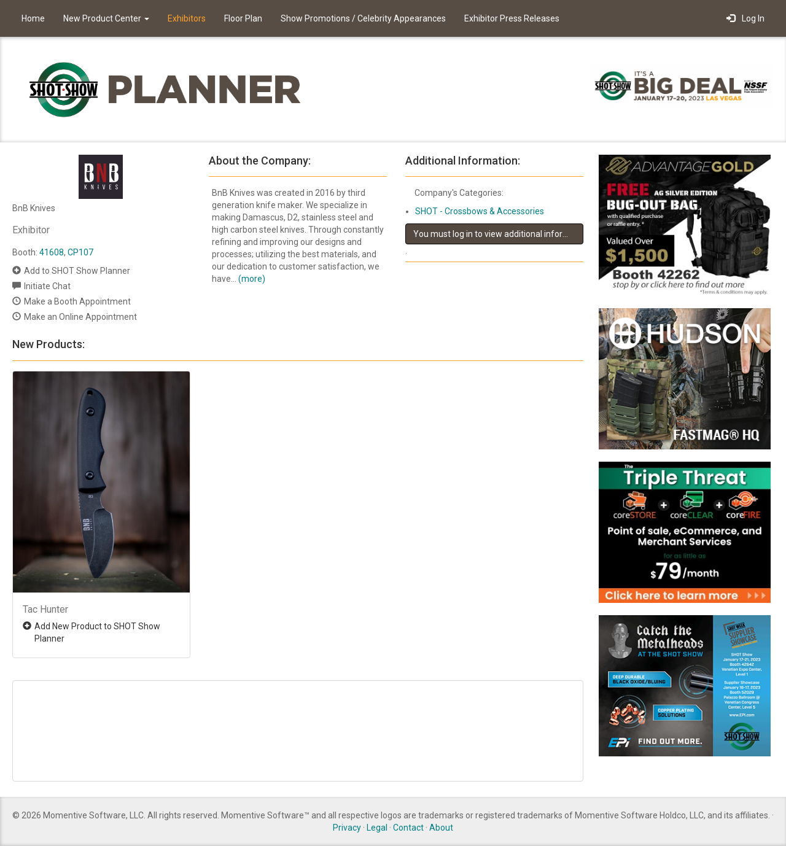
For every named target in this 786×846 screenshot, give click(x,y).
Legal (377, 827)
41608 (51, 252)
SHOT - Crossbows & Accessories (479, 211)
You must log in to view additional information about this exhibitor (498, 234)
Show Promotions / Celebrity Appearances (363, 18)
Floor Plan (243, 18)
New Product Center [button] (106, 18)
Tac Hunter (45, 609)
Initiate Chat (47, 286)
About (441, 827)
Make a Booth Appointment (77, 301)
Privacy (347, 827)
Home (33, 18)
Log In (745, 18)
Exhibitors (187, 18)
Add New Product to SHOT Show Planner (97, 632)
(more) (251, 279)
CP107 (80, 252)
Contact (408, 827)
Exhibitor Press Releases (511, 18)
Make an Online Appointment (80, 317)
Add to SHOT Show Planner (77, 271)
